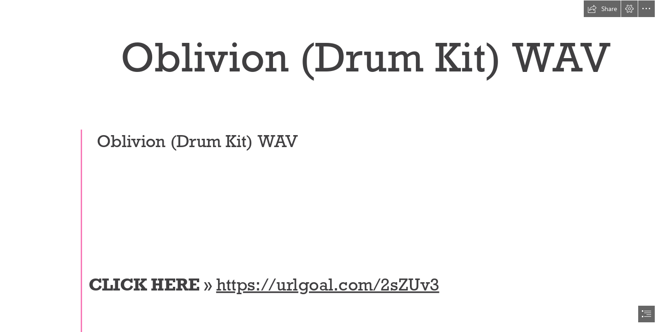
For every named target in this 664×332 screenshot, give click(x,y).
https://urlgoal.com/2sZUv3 (327, 284)
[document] (332, 166)
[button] (602, 8)
